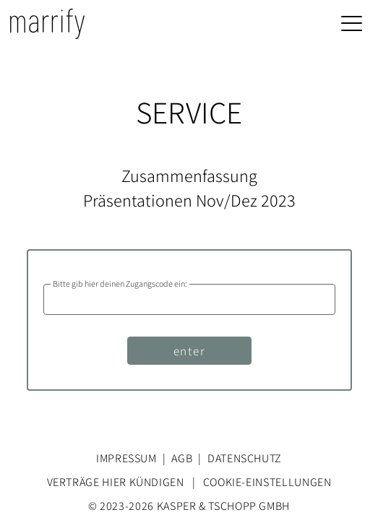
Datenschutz (244, 458)
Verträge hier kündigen (115, 482)
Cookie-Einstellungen (267, 482)
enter (189, 350)
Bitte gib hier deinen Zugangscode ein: (120, 284)
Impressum (126, 458)
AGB (181, 458)
